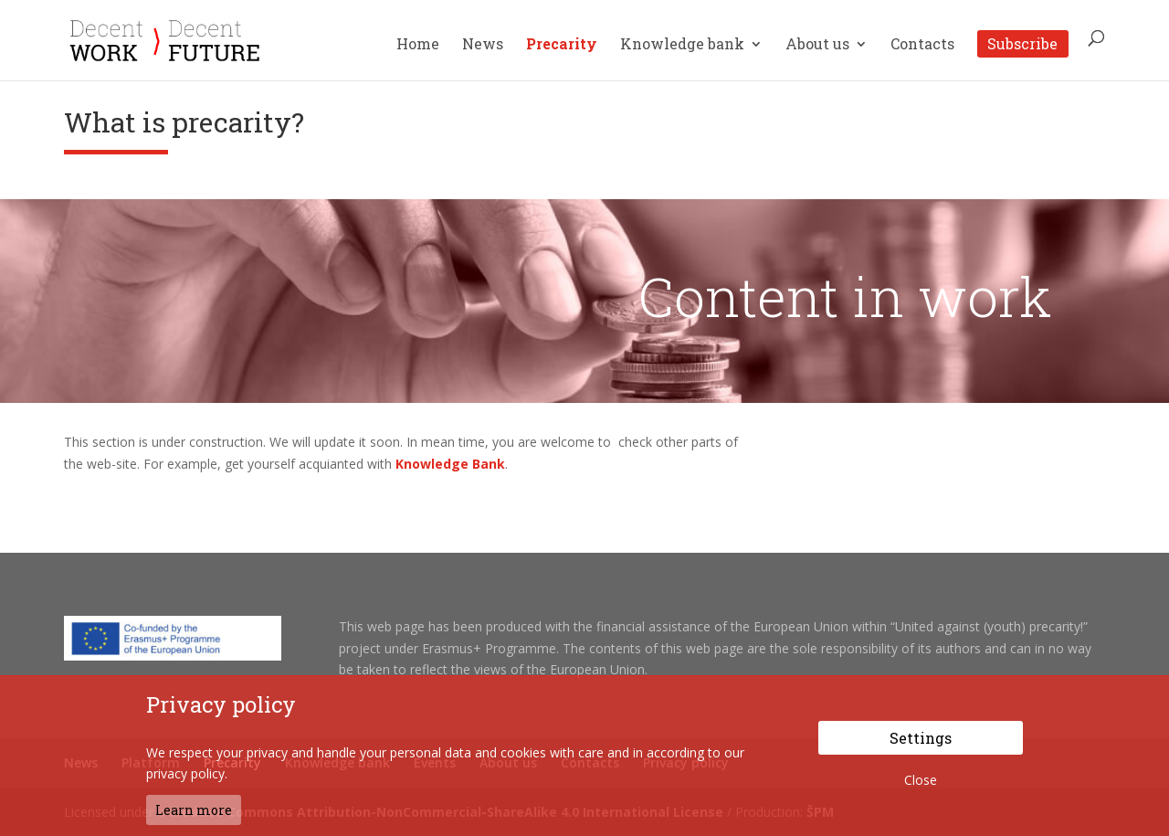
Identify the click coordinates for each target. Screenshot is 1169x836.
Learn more (193, 810)
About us (817, 45)
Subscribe (1022, 43)
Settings (921, 737)
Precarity (561, 45)
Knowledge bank (682, 45)
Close (920, 779)
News (482, 45)
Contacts (922, 45)
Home (417, 45)
